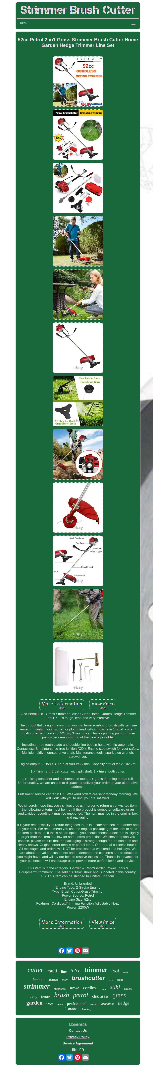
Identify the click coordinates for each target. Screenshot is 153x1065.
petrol (80, 995)
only (65, 979)
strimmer (37, 986)
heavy (103, 989)
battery (33, 997)
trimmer (95, 969)
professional (76, 1004)
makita (93, 1004)
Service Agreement (78, 1043)
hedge (123, 1003)
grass (119, 995)
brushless (107, 1004)
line (64, 971)
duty (111, 980)
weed (49, 1004)
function (39, 979)
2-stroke (70, 1009)
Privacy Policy (77, 1037)
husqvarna (60, 988)
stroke (74, 988)
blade (125, 972)
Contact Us (78, 1030)
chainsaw (100, 996)
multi (52, 970)
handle (45, 997)
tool (115, 970)
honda (120, 979)
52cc (75, 970)
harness (53, 979)
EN (74, 1050)
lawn (60, 1004)
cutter (35, 969)
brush (61, 995)
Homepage (78, 1024)
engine (128, 988)
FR (81, 1050)
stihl (115, 987)
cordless (90, 987)
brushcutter (88, 978)
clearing (85, 1009)
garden (34, 1003)
